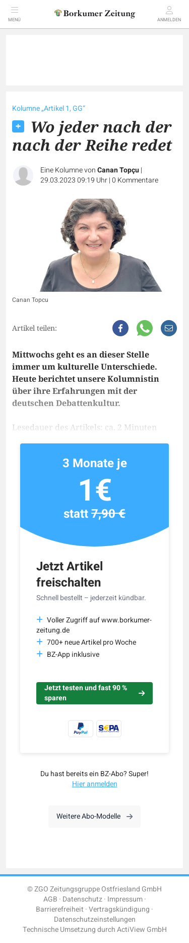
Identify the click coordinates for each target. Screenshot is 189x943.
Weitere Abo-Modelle (94, 816)
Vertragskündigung (119, 909)
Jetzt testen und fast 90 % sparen (94, 693)
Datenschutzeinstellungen (95, 919)
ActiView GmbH (142, 929)
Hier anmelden (94, 784)
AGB (50, 899)
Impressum (125, 899)
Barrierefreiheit (60, 909)
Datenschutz (82, 899)
